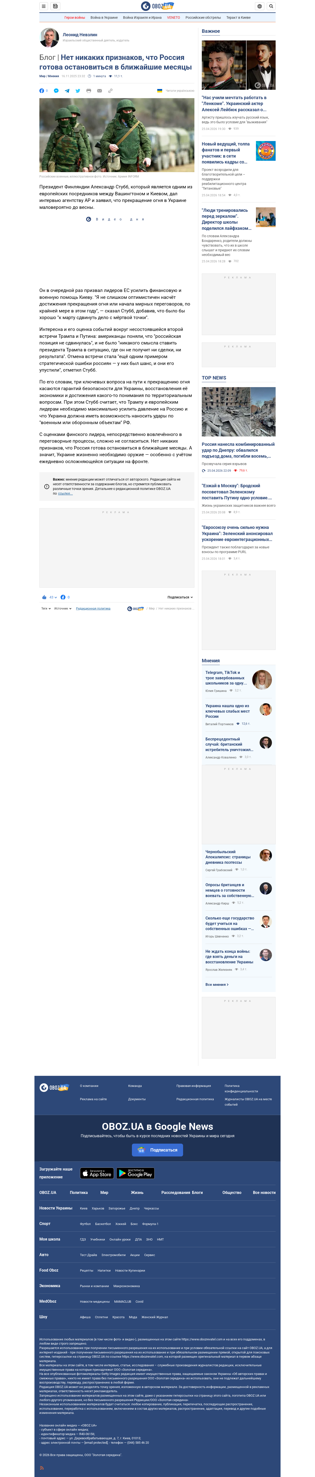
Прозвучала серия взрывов (224, 464)
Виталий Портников (219, 724)
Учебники (97, 1239)
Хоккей (120, 1224)
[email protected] (96, 1442)
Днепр (135, 1208)
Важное (211, 31)
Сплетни (101, 1317)
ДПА (138, 1239)
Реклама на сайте (93, 1099)
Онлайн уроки (120, 1239)
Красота (118, 1317)
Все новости (264, 1192)
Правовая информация (193, 1086)
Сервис (149, 1255)
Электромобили (113, 1255)
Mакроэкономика (126, 1286)
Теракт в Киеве (238, 17)
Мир (152, 608)
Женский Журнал (155, 1317)
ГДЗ (83, 1239)
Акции (135, 1255)
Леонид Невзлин (80, 34)
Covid (139, 1301)
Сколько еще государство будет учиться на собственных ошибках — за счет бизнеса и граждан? (229, 924)
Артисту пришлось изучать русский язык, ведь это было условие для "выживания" (235, 119)
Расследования (175, 1192)
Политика (79, 1192)
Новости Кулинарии (130, 1270)
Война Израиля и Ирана (142, 17)
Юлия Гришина (216, 691)
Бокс (134, 1224)
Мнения (211, 661)
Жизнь (137, 1192)
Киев (83, 1208)
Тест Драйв (88, 1255)
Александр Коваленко (220, 757)
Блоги (197, 1192)
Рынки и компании (94, 1286)
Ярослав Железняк (218, 970)
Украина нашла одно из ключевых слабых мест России (227, 711)
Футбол (85, 1224)
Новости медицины (95, 1301)
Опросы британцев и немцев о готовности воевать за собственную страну (228, 890)
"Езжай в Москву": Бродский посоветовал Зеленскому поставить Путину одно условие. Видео (235, 492)
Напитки (104, 1270)
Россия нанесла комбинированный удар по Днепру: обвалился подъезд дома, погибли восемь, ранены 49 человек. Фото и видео (238, 450)
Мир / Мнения (49, 76)
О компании (89, 1086)
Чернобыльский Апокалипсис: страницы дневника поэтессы (228, 857)
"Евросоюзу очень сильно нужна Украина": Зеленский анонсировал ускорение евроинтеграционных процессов (237, 533)
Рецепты (86, 1270)
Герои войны (74, 17)
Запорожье (117, 1208)
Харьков (98, 1208)
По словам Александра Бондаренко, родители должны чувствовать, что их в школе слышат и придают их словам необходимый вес (227, 245)
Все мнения (215, 984)
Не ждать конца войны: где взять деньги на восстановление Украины (229, 956)
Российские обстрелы (203, 17)
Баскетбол (103, 1224)
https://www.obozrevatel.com (202, 1339)
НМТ (160, 1239)
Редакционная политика (93, 608)
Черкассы (151, 1208)
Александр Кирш (217, 903)
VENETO (173, 17)
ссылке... (65, 493)
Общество (231, 1192)
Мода (133, 1317)
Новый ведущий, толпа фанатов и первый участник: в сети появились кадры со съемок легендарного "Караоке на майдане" (226, 153)
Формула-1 (150, 1224)
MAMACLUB (122, 1301)
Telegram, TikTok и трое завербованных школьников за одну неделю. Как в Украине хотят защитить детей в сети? (224, 678)
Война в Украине (104, 17)
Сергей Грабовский (218, 870)
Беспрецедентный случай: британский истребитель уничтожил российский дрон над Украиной (228, 745)
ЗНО (149, 1239)
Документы (137, 1099)
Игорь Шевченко (217, 936)
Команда (135, 1086)
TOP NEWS (214, 378)
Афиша (85, 1317)
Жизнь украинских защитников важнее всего (239, 505)
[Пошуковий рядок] (271, 6)
